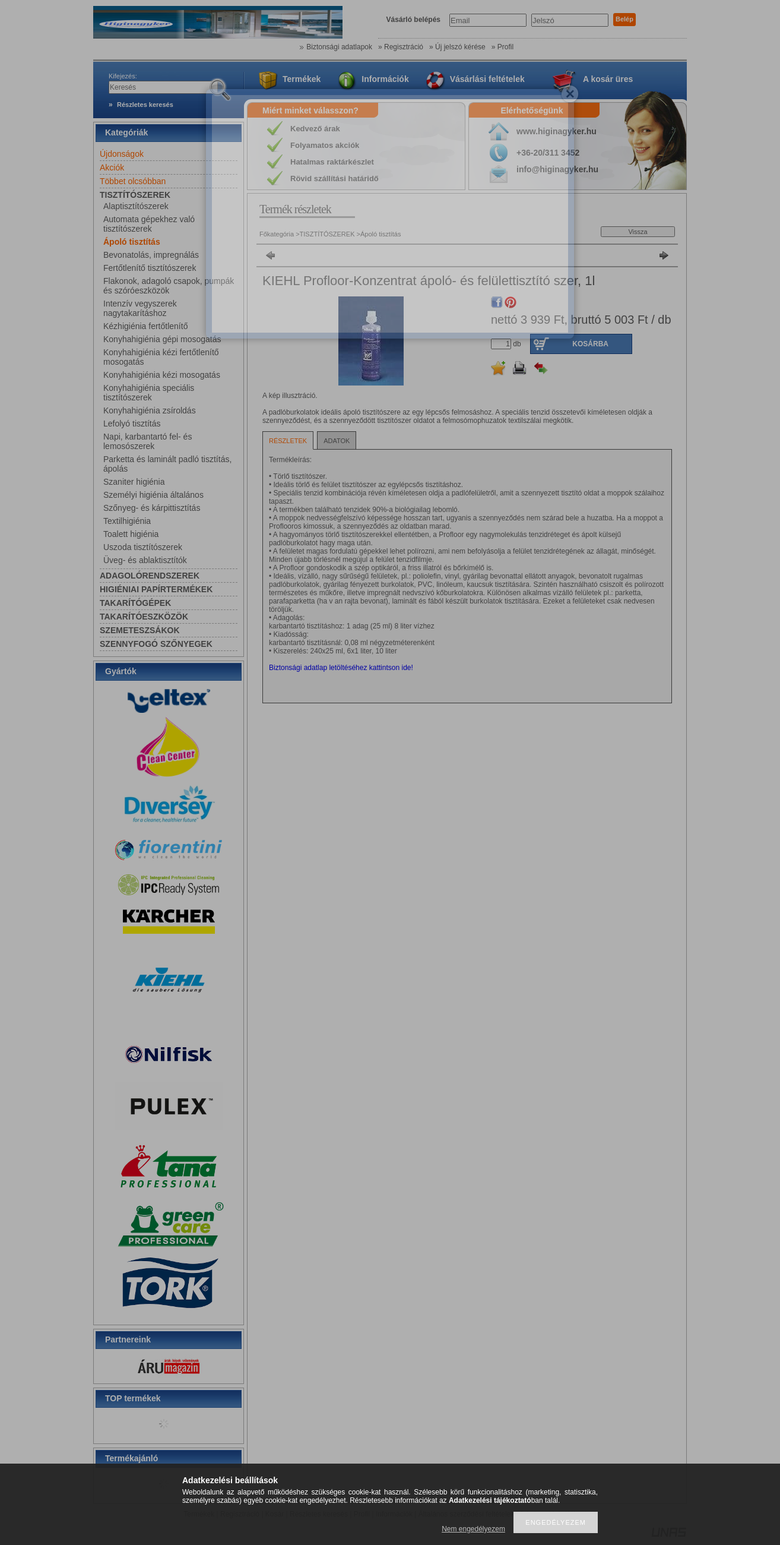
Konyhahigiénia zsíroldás (149, 410)
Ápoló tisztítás (131, 242)
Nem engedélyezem (473, 1529)
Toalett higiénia (130, 534)
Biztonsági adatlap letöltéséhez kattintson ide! (341, 668)
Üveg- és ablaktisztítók (145, 560)
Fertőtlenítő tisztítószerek (149, 268)
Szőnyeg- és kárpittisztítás (151, 508)
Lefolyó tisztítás (132, 423)
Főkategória (276, 234)
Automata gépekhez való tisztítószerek (149, 223)
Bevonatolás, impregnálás (151, 255)
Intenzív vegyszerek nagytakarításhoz (140, 308)
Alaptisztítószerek (136, 206)
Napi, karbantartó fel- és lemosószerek (147, 441)
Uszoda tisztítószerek (142, 547)
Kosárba (590, 344)
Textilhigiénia (127, 521)
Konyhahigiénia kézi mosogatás (161, 375)
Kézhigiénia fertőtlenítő (145, 326)
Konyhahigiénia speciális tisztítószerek (148, 392)
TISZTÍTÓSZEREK (328, 234)
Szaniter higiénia (134, 481)
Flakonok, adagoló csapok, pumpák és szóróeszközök (168, 285)
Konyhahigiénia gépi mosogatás (162, 339)
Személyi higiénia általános (153, 495)
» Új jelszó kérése (457, 47)
